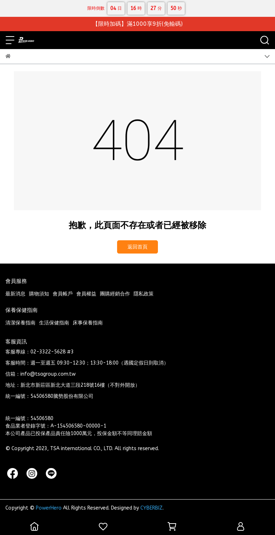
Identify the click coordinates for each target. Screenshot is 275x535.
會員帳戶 (63, 294)
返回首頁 (137, 247)
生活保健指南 (54, 323)
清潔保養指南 (20, 323)
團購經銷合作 (115, 294)
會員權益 (86, 294)
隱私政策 (144, 294)
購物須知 (39, 294)
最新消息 (15, 294)
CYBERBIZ (151, 508)
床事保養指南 (88, 323)
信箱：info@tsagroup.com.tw (40, 374)
